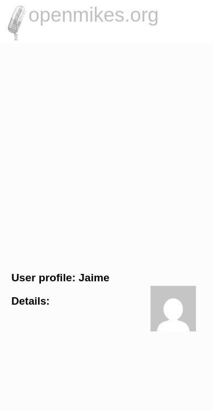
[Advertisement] (106, 156)
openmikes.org (93, 14)
